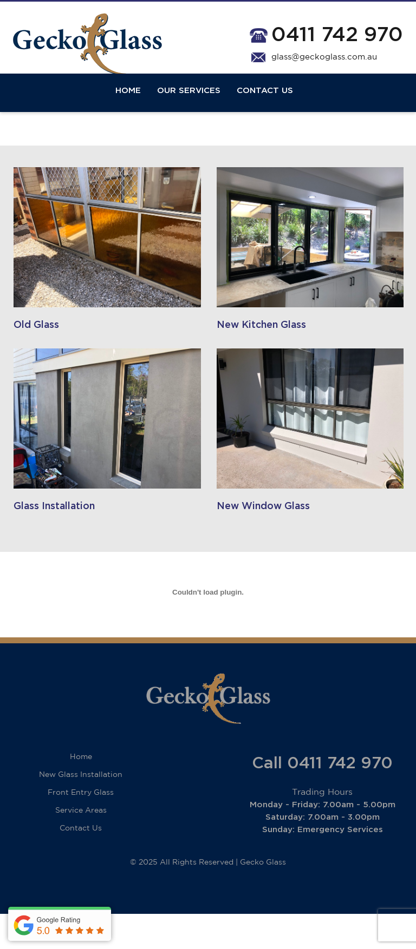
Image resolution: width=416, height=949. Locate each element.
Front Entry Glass (81, 828)
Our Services (188, 104)
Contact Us (265, 104)
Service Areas (81, 845)
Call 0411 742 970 (322, 798)
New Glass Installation (80, 810)
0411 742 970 (337, 35)
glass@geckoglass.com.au (324, 57)
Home (128, 104)
